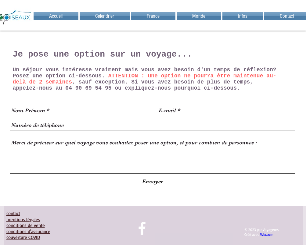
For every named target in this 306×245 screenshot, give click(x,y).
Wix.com (266, 234)
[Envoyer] (152, 181)
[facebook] (142, 228)
